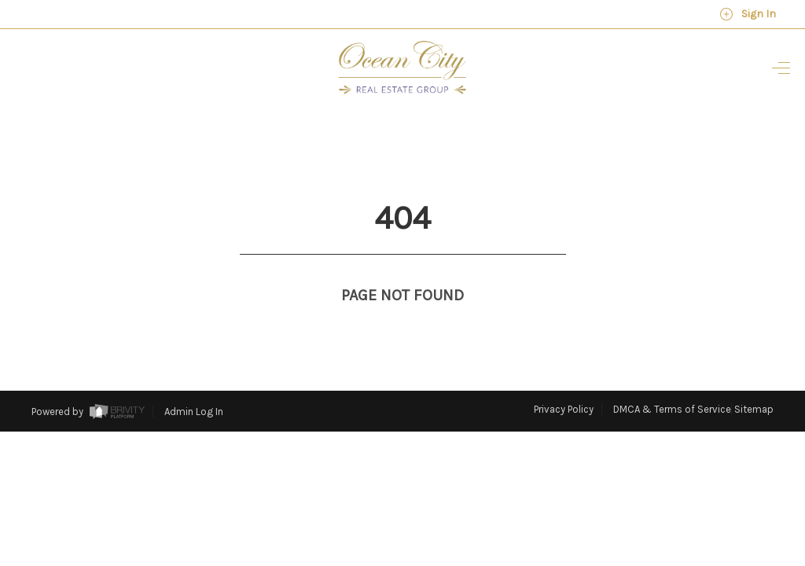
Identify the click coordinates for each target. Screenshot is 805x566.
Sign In (747, 14)
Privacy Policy (564, 380)
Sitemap (754, 380)
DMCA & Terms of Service (672, 380)
